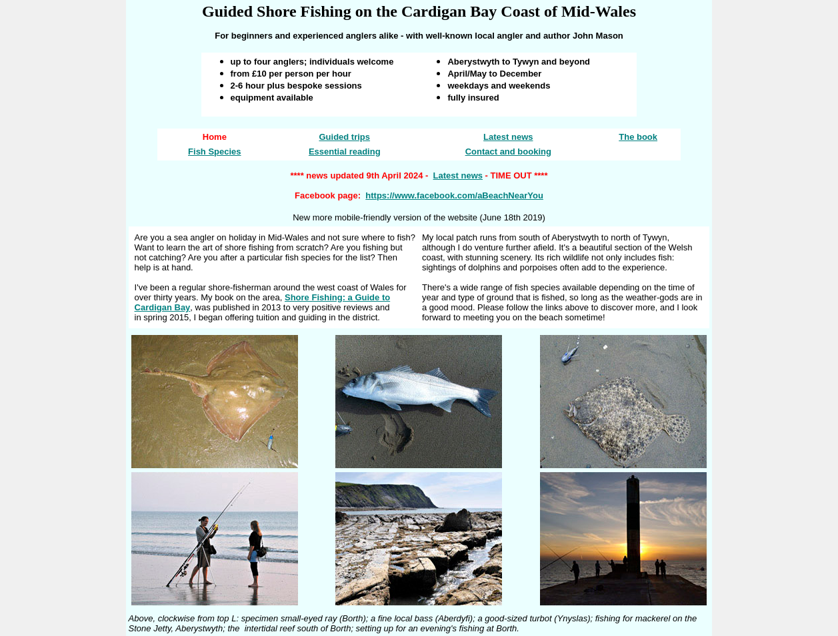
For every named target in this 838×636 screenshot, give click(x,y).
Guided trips (344, 137)
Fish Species (214, 152)
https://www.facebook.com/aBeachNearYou (454, 195)
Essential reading (345, 152)
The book (638, 137)
